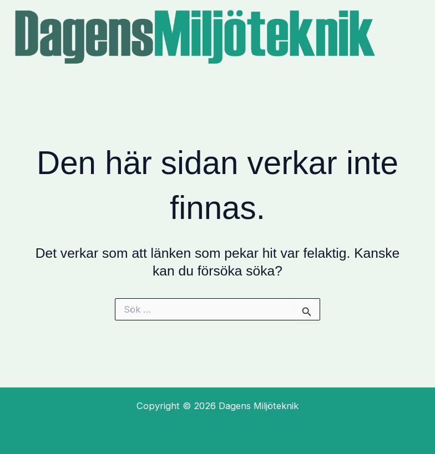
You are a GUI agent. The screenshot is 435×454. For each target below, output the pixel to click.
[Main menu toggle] (411, 36)
